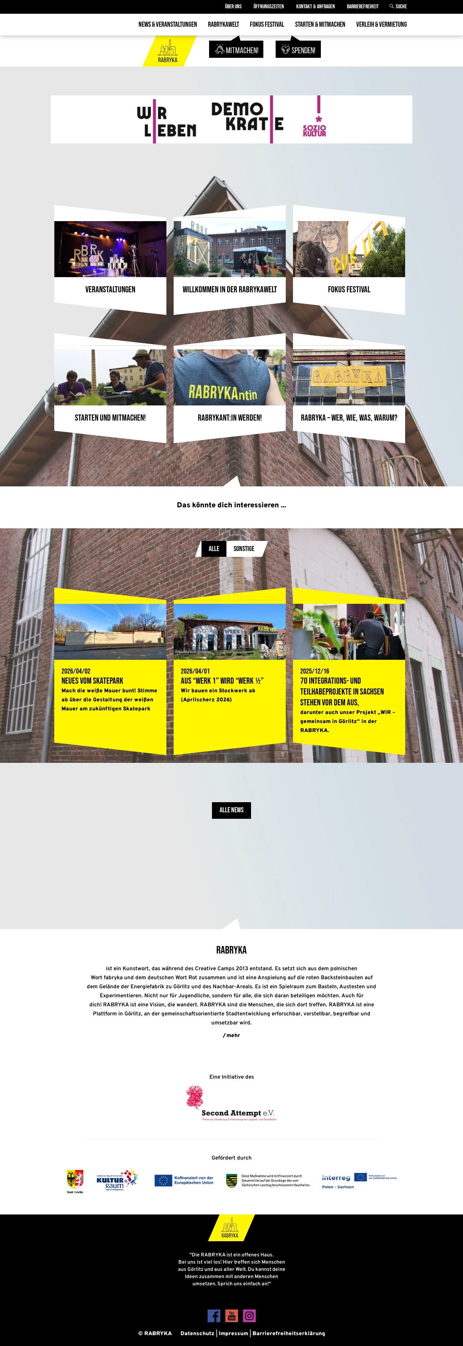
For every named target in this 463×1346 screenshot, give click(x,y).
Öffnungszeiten (268, 7)
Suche (401, 7)
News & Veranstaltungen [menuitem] (168, 24)
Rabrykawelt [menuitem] (223, 24)
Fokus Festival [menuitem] (267, 24)
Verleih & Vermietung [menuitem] (381, 24)
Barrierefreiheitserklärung (288, 1333)
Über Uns (232, 7)
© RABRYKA (155, 1333)
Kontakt (315, 7)
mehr (233, 1035)
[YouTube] (232, 1320)
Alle (214, 549)
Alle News (231, 810)
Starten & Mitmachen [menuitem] (320, 24)
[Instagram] (249, 1320)
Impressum (233, 1333)
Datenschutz (197, 1333)
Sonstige (244, 549)
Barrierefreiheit (363, 7)
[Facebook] (215, 1320)
